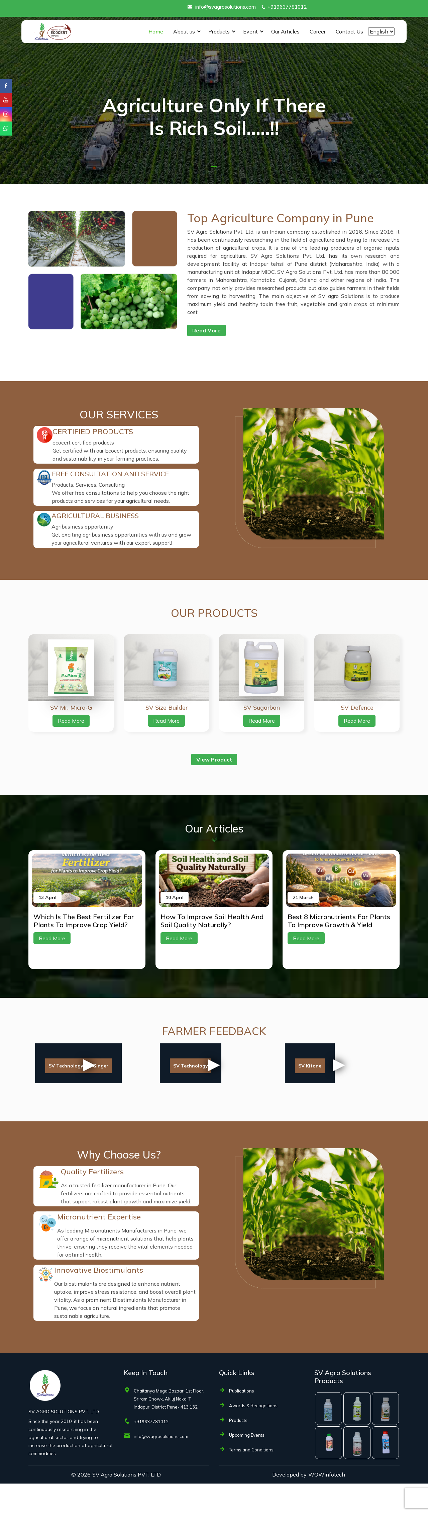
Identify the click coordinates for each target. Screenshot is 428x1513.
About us (184, 31)
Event (250, 31)
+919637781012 (287, 7)
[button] (214, 166)
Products (219, 31)
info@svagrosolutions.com (225, 7)
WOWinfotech (326, 1504)
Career (318, 31)
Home (155, 31)
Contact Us (349, 31)
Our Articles (285, 31)
